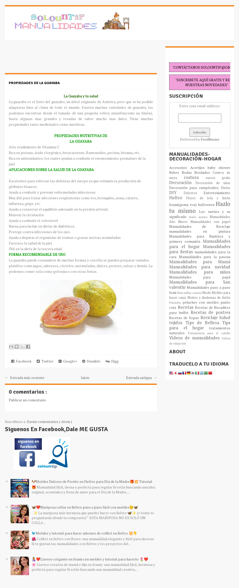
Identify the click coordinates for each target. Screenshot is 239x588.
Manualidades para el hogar (199, 243)
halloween (207, 204)
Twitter (45, 361)
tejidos (177, 322)
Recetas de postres (211, 312)
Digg (112, 361)
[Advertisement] (46, 59)
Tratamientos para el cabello (209, 333)
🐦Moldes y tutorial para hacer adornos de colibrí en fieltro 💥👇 (84, 533)
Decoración (182, 182)
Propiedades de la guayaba (34, 83)
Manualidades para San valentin (199, 284)
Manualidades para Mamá (199, 262)
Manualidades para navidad (199, 267)
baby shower (219, 167)
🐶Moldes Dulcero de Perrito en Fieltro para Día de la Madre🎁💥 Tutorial (92, 481)
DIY (176, 192)
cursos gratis (218, 178)
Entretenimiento (217, 192)
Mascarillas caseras (189, 293)
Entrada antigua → (141, 377)
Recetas (186, 307)
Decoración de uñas (212, 183)
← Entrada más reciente (24, 377)
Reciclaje (209, 317)
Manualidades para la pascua (205, 256)
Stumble (91, 361)
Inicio (85, 377)
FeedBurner (210, 139)
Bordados (203, 172)
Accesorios (179, 167)
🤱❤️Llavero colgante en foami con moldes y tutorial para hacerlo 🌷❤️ (90, 559)
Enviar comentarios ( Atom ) (49, 421)
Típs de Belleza (203, 322)
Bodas (188, 172)
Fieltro (177, 198)
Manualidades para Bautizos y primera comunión (199, 239)
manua (204, 217)
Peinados (176, 302)
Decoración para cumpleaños (195, 187)
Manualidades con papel (210, 222)
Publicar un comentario (27, 399)
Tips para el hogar (199, 325)
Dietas (225, 188)
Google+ (68, 361)
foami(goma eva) (183, 204)
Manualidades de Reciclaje (199, 226)
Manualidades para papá (199, 277)
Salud (224, 317)
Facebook (21, 361)
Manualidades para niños (199, 272)
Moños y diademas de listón (208, 297)
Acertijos (199, 167)
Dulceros (194, 193)
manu (194, 217)
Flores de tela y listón (208, 198)
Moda (207, 293)
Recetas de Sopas (184, 317)
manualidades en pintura (199, 231)
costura (195, 177)
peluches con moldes (202, 302)
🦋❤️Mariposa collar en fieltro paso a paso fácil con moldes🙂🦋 (85, 507)
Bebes (175, 172)
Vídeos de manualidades (195, 338)
